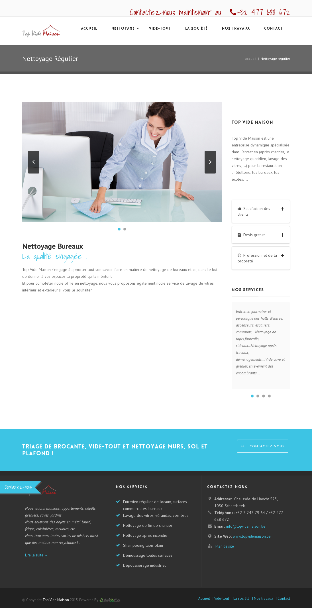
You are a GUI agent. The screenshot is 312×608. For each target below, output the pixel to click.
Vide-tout (160, 28)
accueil (89, 28)
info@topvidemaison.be (245, 526)
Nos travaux (236, 28)
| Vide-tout (220, 598)
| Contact (282, 598)
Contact (273, 28)
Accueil (250, 58)
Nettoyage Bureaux (52, 246)
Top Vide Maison (55, 599)
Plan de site (224, 546)
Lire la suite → (36, 555)
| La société (240, 598)
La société (196, 28)
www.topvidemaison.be (252, 536)
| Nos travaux (262, 598)
